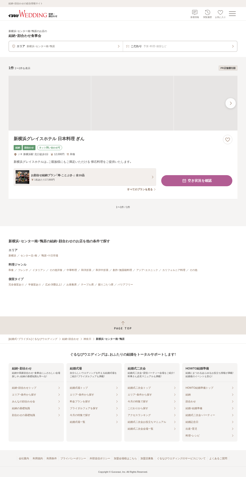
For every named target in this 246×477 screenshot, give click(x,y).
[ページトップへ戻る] (123, 325)
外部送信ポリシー (100, 458)
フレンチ (23, 270)
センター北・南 (28, 255)
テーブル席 (87, 284)
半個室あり (34, 284)
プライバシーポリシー (73, 458)
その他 (193, 270)
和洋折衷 (86, 270)
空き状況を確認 (197, 180)
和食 (11, 270)
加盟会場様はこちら (125, 458)
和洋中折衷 (102, 270)
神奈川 (87, 338)
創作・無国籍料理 (122, 270)
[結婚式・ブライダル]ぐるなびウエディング (33, 338)
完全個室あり (16, 284)
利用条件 (52, 458)
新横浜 (12, 255)
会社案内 (24, 458)
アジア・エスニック (147, 270)
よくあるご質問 (218, 458)
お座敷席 (71, 284)
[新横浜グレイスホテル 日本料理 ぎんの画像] (123, 103)
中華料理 (72, 270)
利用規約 (38, 458)
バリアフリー (125, 284)
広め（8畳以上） (53, 284)
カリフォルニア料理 (173, 270)
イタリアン (38, 270)
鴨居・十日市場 (49, 255)
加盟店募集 (147, 458)
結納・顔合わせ (70, 338)
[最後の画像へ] (231, 103)
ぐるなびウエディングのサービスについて (181, 458)
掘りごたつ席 (105, 284)
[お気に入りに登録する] (227, 139)
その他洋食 (56, 270)
